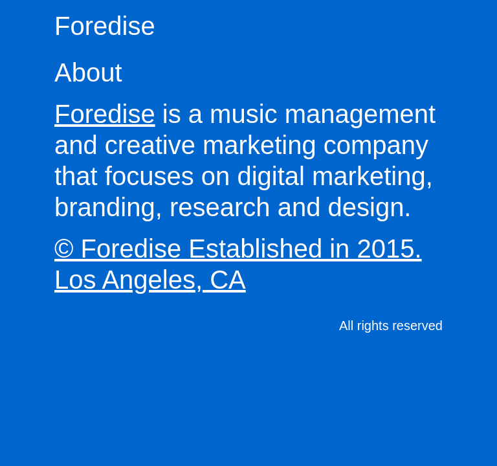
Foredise (104, 26)
